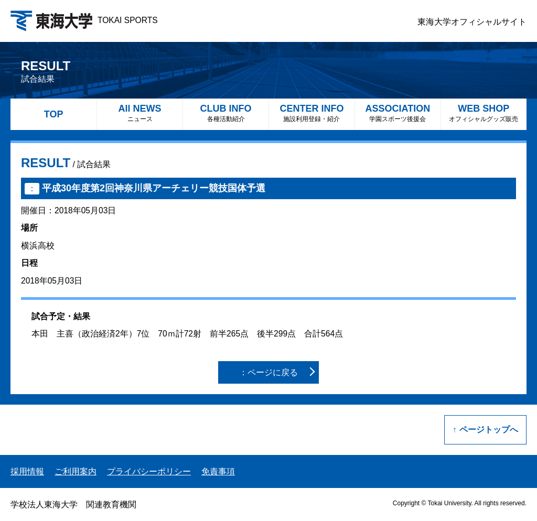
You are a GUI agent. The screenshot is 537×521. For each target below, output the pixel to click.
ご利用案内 (75, 471)
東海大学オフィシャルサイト (472, 21)
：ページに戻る (268, 372)
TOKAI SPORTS (84, 20)
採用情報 (27, 471)
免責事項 (218, 471)
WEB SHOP (484, 113)
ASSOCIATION (398, 113)
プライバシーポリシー (149, 471)
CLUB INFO (225, 113)
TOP (53, 114)
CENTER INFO (312, 113)
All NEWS (139, 113)
